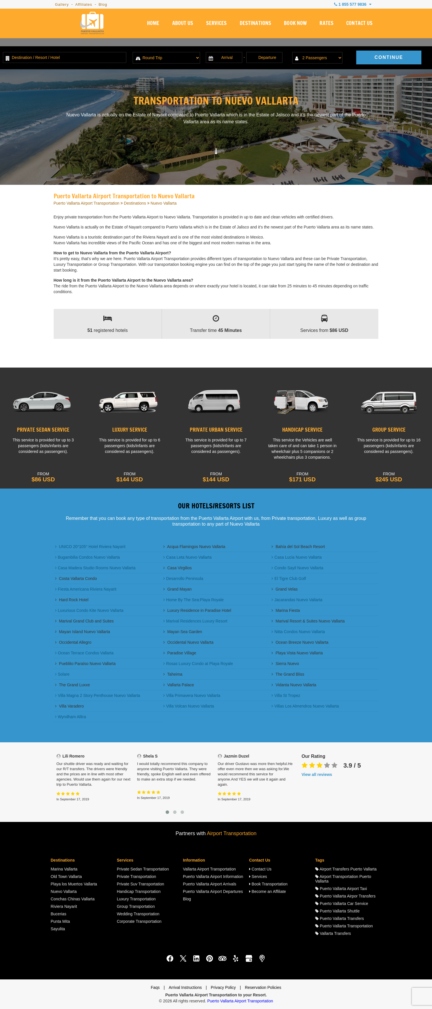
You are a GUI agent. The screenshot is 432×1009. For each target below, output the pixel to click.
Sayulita (58, 929)
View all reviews (317, 774)
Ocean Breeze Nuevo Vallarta (300, 642)
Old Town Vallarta (66, 876)
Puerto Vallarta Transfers (339, 918)
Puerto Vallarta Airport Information (213, 876)
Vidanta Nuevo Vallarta (294, 685)
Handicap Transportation (139, 891)
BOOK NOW (295, 24)
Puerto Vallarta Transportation (344, 926)
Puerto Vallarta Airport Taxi (341, 888)
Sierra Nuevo (285, 663)
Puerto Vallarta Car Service (341, 903)
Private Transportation (136, 876)
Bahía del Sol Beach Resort (298, 546)
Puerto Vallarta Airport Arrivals (209, 884)
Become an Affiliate (267, 891)
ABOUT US (181, 24)
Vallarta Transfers (333, 933)
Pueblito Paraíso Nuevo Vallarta (85, 663)
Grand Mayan (177, 589)
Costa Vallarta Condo (76, 578)
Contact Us (260, 869)
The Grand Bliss (288, 674)
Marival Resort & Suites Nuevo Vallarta (308, 621)
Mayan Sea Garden (182, 631)
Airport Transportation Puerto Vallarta (343, 878)
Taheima (173, 674)
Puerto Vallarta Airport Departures (213, 891)
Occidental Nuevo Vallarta (188, 642)
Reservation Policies (263, 987)
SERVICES (215, 24)
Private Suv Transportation (140, 884)
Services (258, 876)
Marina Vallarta (64, 869)
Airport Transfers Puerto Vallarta (346, 869)
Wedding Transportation (138, 914)
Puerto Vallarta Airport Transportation (86, 203)
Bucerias (58, 914)
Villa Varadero (69, 706)
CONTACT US (359, 24)
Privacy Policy (223, 987)
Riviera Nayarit (64, 906)
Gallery (62, 4)
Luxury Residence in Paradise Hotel (197, 610)
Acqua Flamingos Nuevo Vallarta (194, 546)
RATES (326, 24)
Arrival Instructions (185, 987)
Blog (103, 4)
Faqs (155, 987)
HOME (152, 24)
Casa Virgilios (177, 568)
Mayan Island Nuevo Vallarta (82, 631)
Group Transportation (136, 906)
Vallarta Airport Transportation (209, 869)
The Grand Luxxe (72, 685)
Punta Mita (60, 921)
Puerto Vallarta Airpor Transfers (345, 896)
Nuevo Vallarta (64, 891)
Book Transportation (268, 884)
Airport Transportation (231, 833)
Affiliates (83, 4)
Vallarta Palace (178, 685)
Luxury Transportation (136, 899)
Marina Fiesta (286, 610)
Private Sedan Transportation (143, 869)
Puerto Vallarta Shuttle (337, 911)
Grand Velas (285, 589)
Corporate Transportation (139, 921)
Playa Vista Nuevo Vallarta (297, 653)
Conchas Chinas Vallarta (73, 899)
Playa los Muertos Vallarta (74, 884)
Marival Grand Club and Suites (84, 621)
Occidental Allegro (73, 642)
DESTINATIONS (254, 24)
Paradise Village (179, 653)
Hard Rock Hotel (72, 599)
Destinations (135, 203)
